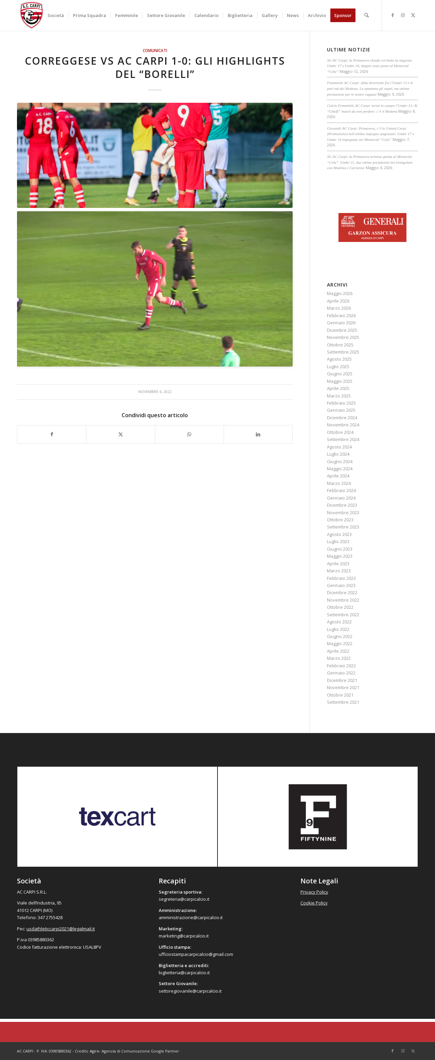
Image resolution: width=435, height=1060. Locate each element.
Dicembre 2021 (342, 680)
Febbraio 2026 (341, 315)
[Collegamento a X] (413, 15)
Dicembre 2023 (342, 505)
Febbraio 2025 (341, 403)
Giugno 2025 (339, 374)
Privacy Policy (314, 892)
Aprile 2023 (338, 563)
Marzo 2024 (339, 483)
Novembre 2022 (343, 600)
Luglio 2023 (338, 541)
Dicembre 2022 (342, 592)
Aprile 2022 (338, 651)
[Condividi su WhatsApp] (189, 434)
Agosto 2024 (339, 447)
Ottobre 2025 (340, 345)
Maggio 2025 (339, 381)
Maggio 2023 (339, 556)
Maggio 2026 (339, 293)
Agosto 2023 (339, 534)
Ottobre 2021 (340, 695)
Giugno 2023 (339, 549)
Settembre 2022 (343, 614)
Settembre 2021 (343, 702)
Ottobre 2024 (340, 432)
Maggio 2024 (339, 469)
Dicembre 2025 (342, 330)
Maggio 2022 (339, 643)
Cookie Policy (314, 903)
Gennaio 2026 (341, 323)
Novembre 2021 (343, 687)
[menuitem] (55, 15)
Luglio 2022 (338, 629)
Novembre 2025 (343, 337)
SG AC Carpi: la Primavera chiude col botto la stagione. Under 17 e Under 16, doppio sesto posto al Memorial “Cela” (370, 66)
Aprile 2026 (338, 301)
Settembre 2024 (343, 439)
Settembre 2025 (343, 352)
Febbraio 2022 (341, 666)
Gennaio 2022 (341, 673)
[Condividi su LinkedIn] (258, 434)
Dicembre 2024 (342, 417)
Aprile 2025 (338, 388)
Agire (94, 1051)
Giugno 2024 (339, 461)
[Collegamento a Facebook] (392, 15)
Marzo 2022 (339, 658)
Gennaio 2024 (341, 498)
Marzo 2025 (339, 396)
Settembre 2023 (343, 527)
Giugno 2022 (339, 636)
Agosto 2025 (339, 359)
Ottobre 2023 (340, 520)
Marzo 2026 (339, 308)
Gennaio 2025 (341, 410)
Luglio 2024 (338, 454)
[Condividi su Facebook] (51, 434)
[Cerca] (366, 15)
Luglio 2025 (338, 366)
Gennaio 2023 (341, 585)
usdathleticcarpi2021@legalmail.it (61, 929)
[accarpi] (31, 15)
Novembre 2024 (343, 425)
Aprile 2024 (338, 476)
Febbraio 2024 (341, 490)
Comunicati (155, 50)
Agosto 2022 (339, 622)
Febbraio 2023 (341, 578)
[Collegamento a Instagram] (403, 15)
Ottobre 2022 (340, 607)
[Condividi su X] (120, 434)
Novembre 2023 (343, 512)
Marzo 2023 (339, 571)
